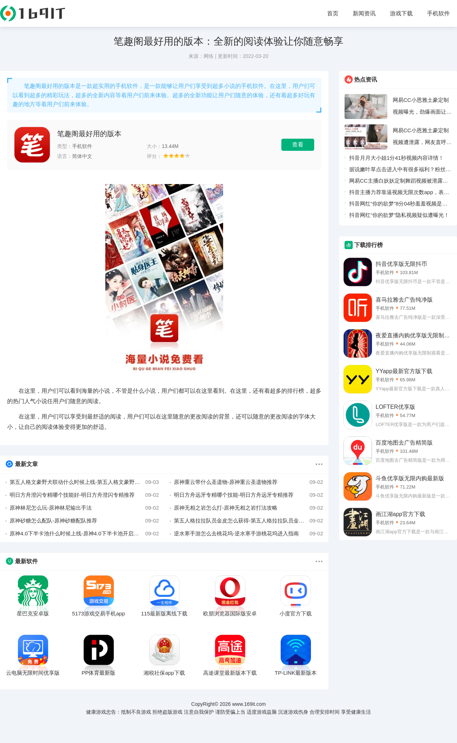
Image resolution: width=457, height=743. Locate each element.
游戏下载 (401, 13)
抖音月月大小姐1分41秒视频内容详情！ (396, 158)
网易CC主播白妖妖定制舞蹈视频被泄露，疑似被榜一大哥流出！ (398, 182)
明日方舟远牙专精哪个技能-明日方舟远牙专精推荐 (248, 495)
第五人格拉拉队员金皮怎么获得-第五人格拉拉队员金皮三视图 (248, 520)
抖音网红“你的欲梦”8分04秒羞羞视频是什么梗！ (398, 204)
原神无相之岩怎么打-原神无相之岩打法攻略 (248, 507)
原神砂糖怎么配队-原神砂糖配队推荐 (84, 520)
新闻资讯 (364, 13)
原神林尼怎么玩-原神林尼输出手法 (84, 507)
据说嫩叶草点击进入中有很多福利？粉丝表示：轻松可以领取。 (400, 170)
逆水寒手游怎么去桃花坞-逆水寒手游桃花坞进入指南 (248, 533)
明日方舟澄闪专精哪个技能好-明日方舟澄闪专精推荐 (84, 495)
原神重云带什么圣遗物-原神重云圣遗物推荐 (248, 482)
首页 (332, 13)
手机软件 (438, 13)
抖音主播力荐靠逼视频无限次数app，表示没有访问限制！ (399, 193)
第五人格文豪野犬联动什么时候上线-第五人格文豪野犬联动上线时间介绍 (84, 482)
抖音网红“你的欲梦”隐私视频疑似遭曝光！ (399, 215)
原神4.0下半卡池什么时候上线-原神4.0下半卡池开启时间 (84, 533)
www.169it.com (249, 704)
